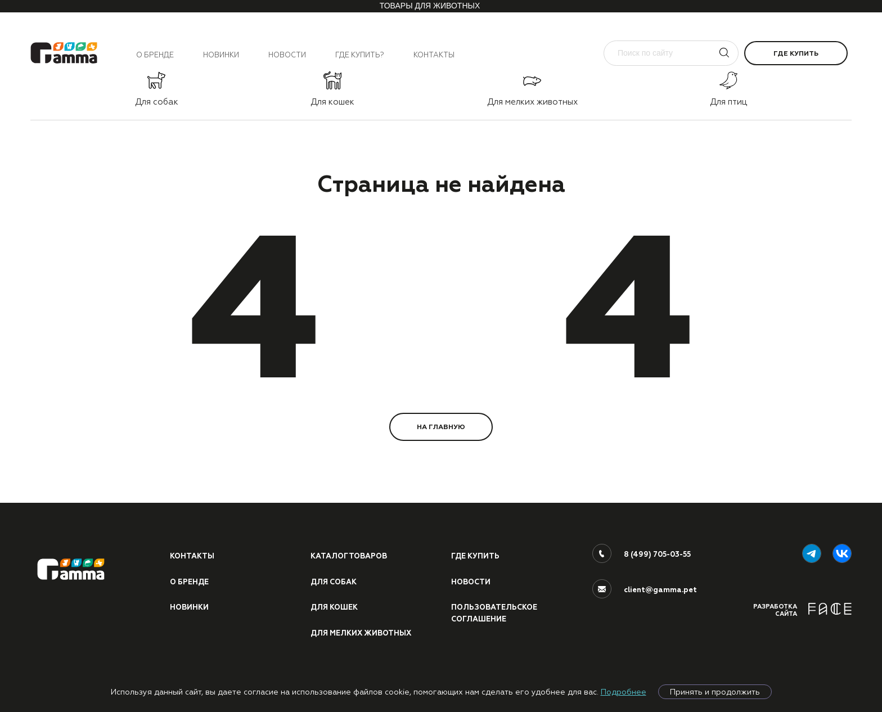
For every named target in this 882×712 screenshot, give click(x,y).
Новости (287, 55)
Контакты (433, 55)
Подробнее (623, 691)
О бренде (155, 55)
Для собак (333, 582)
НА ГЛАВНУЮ (441, 427)
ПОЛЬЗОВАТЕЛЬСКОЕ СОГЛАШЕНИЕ (494, 613)
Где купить (795, 53)
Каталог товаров (348, 556)
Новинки (221, 55)
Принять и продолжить (715, 691)
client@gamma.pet (660, 589)
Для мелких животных (360, 633)
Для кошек (334, 607)
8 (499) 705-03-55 (657, 554)
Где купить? (359, 55)
